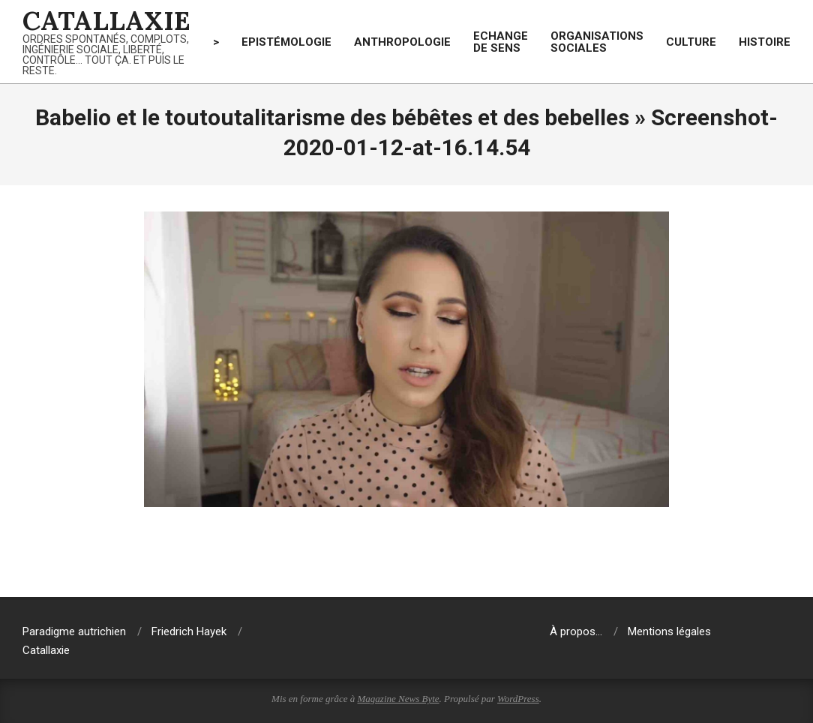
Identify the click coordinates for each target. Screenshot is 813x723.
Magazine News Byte (399, 698)
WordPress (518, 698)
